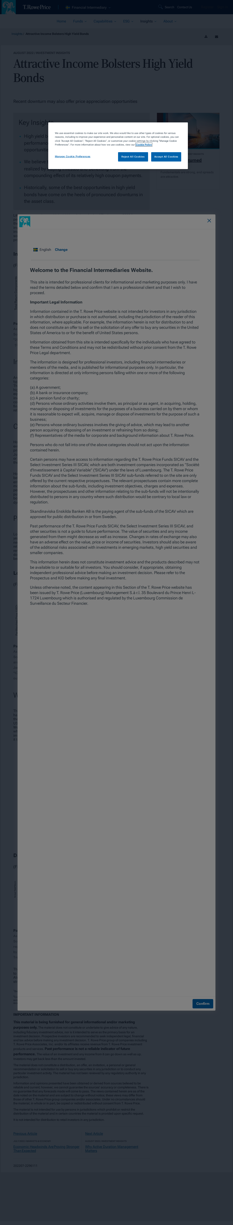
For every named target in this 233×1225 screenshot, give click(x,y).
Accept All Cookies (166, 156)
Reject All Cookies (133, 156)
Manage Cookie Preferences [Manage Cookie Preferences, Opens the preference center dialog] (72, 156)
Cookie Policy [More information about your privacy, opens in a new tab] (144, 144)
